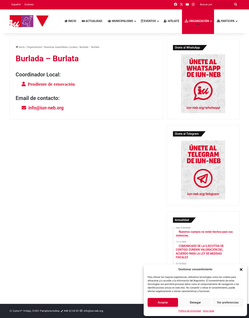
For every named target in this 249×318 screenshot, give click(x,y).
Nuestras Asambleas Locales (60, 47)
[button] (241, 269)
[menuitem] (16, 4)
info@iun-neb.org (46, 108)
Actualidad (92, 21)
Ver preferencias (228, 302)
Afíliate (171, 21)
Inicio (70, 21)
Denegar (195, 302)
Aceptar (163, 302)
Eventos (148, 21)
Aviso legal (208, 311)
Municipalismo (120, 21)
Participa (226, 21)
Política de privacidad (189, 311)
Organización (197, 21)
